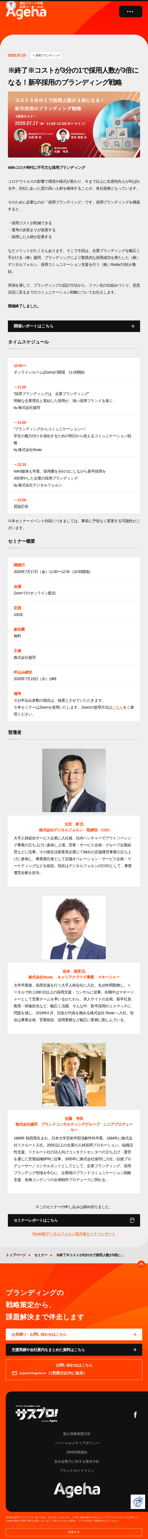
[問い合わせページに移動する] (74, 1334)
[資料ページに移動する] (74, 1350)
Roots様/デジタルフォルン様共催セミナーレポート (73, 1234)
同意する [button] (74, 1532)
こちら (117, 707)
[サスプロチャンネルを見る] (37, 1413)
